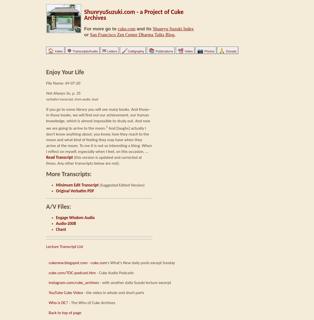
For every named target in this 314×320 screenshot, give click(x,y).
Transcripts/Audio (82, 51)
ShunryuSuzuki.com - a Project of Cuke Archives (133, 15)
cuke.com (126, 28)
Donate (227, 51)
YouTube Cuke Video (66, 292)
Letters (109, 51)
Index (55, 51)
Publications (161, 51)
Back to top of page (65, 312)
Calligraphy (133, 51)
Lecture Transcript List (64, 246)
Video (185, 51)
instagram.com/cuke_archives (74, 282)
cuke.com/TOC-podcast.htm (72, 272)
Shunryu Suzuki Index (173, 28)
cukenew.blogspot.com (68, 262)
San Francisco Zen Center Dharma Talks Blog (132, 34)
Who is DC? (58, 302)
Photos (205, 51)
